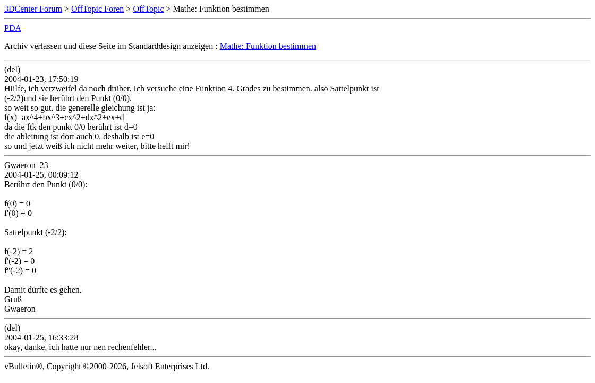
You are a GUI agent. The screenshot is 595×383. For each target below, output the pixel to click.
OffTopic (148, 8)
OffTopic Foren (97, 8)
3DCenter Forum (33, 8)
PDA (12, 27)
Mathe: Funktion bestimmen (268, 46)
